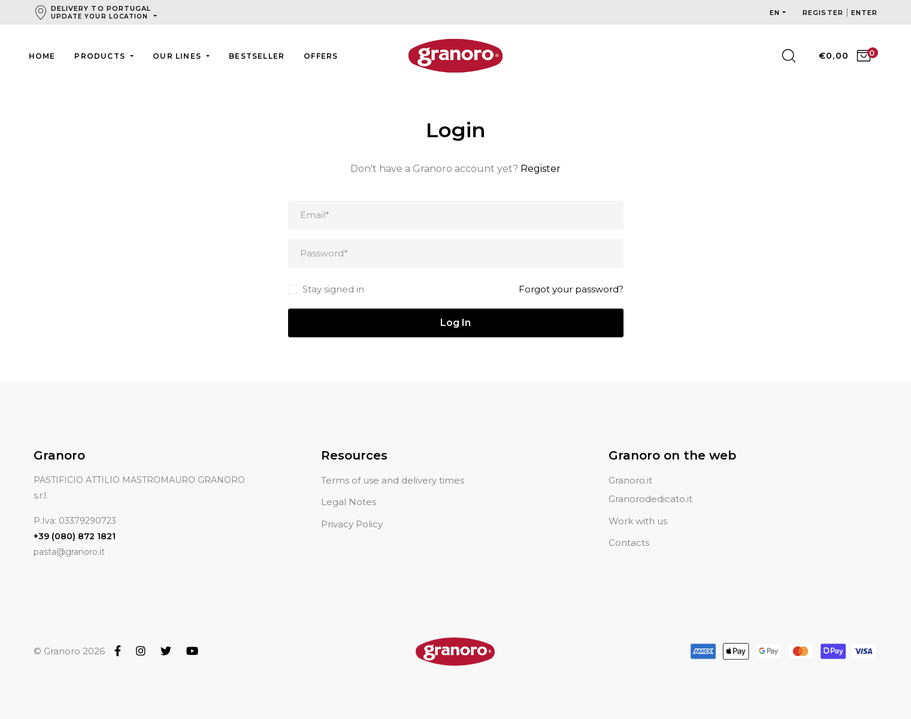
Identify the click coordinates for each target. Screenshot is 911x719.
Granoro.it (630, 466)
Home (42, 56)
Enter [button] (864, 12)
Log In (455, 322)
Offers (321, 56)
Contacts (629, 528)
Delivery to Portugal (101, 12)
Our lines (178, 56)
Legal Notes (348, 487)
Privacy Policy (352, 509)
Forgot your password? (571, 289)
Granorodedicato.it (650, 484)
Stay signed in (333, 289)
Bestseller (257, 56)
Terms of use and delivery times (392, 466)
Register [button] (824, 12)
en (775, 12)
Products (101, 56)
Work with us (638, 506)
